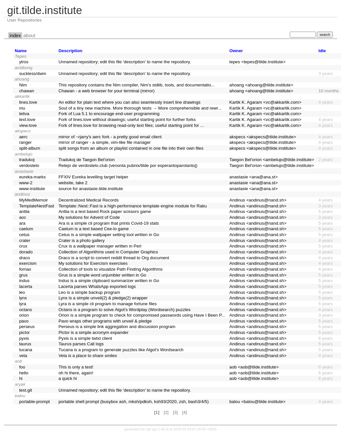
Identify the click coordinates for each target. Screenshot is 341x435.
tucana (25, 349)
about (29, 35)
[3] (175, 412)
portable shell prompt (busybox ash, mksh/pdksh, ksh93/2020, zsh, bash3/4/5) (133, 401)
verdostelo (29, 165)
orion (24, 315)
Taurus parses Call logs (81, 343)
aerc (23, 136)
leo (22, 292)
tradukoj (27, 159)
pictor (24, 332)
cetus (24, 234)
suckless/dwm (32, 73)
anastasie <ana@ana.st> (254, 176)
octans (25, 309)
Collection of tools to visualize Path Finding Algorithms (110, 269)
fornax (25, 269)
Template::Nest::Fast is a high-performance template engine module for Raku (132, 205)
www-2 (26, 182)
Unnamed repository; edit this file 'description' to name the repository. (124, 61)
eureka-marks (32, 176)
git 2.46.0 (160, 429)
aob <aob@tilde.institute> (254, 367)
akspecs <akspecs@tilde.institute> (263, 136)
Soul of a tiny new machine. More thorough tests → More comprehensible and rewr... (139, 108)
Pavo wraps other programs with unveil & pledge (105, 321)
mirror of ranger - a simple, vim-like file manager (104, 142)
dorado (26, 251)
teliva (24, 113)
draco (24, 257)
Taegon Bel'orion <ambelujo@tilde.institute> (272, 159)
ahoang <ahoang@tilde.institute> (261, 84)
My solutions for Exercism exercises (92, 263)
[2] (166, 412)
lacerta (25, 286)
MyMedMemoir (33, 200)
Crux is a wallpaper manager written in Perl (99, 246)
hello (23, 372)
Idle (322, 50)
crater (24, 240)
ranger (25, 142)
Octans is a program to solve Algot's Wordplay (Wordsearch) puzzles (124, 309)
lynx (23, 297)
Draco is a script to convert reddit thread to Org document (113, 257)
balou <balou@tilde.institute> (258, 401)
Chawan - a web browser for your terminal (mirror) (106, 90)
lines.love (28, 102)
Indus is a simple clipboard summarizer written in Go (108, 280)
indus (24, 280)
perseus (27, 326)
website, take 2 (72, 182)
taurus (25, 343)
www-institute (32, 188)
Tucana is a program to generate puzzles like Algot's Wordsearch (120, 349)
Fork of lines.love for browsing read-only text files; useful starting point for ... (131, 125)
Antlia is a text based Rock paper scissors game (104, 211)
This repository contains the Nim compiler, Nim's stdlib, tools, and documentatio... (136, 84)
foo (22, 367)
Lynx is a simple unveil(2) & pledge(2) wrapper (103, 297)
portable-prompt (34, 401)
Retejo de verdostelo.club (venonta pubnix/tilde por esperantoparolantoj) (127, 165)
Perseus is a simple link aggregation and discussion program (116, 326)
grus (23, 275)
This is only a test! (75, 367)
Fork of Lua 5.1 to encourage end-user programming (108, 113)
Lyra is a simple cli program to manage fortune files (107, 303)
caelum (26, 228)
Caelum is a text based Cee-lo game (93, 228)
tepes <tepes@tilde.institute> (258, 61)
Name (20, 50)
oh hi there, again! (75, 372)
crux (23, 246)
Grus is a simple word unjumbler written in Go (102, 275)
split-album (29, 148)
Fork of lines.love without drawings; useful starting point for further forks (127, 119)
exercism (28, 263)
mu (22, 108)
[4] (184, 412)
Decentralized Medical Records (88, 200)
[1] (156, 412)
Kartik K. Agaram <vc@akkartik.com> (266, 102)
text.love (27, 119)
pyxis (24, 338)
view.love (28, 125)
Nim (23, 84)
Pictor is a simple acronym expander (93, 332)
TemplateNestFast (36, 205)
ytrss (23, 61)
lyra (22, 303)
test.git (25, 390)
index (15, 35)
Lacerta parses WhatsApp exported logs (97, 286)
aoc (22, 217)
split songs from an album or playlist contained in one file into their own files (130, 148)
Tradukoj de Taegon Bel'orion (86, 159)
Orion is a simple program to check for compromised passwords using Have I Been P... (141, 315)
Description (70, 50)
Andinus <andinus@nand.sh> (258, 200)
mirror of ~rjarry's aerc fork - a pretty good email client (109, 136)
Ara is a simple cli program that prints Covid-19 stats (108, 223)
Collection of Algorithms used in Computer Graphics (108, 251)
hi (20, 378)
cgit (149, 429)
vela (23, 355)
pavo (24, 321)
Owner (236, 50)
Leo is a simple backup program (89, 292)
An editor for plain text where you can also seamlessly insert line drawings (129, 102)
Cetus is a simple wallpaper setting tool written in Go (108, 234)
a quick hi (67, 378)
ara (22, 223)
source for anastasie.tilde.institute (90, 188)
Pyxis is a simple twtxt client (85, 338)
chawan (26, 90)
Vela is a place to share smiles (87, 355)
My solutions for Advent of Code (89, 217)
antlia (24, 211)
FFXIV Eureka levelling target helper (93, 176)
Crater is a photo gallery (81, 240)
